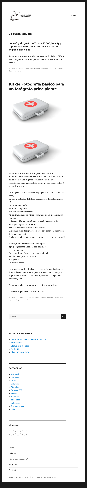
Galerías (12, 453)
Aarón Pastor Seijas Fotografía (20, 477)
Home (11, 448)
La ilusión (15, 349)
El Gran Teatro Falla (20, 352)
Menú (74, 15)
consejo (43, 297)
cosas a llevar (58, 297)
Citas (13, 380)
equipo (40, 68)
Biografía (13, 464)
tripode (51, 68)
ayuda (37, 297)
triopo (45, 68)
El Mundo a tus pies (20, 346)
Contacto (13, 470)
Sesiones (15, 396)
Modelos (15, 387)
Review (14, 393)
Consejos (29, 297)
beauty (34, 68)
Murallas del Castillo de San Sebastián (28, 339)
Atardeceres (16, 343)
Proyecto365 (16, 390)
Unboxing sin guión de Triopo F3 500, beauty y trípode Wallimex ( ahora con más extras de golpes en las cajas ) (35, 46)
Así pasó (15, 374)
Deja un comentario (16, 71)
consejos (49, 297)
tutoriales (15, 400)
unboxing (58, 68)
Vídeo (21, 68)
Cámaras (22, 297)
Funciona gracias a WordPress (45, 477)
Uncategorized (17, 406)
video (27, 68)
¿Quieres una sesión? (18, 459)
